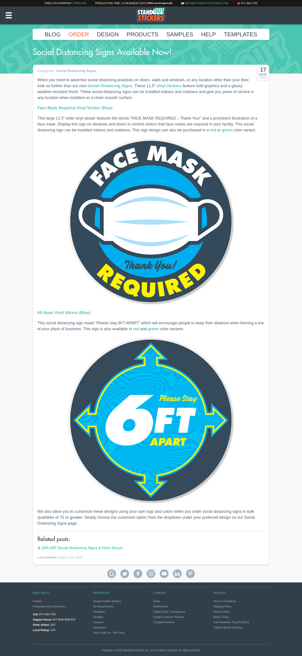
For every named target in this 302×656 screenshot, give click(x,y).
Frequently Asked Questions (49, 606)
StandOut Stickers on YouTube (164, 573)
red (213, 130)
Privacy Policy (221, 611)
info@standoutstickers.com (206, 3)
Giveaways (99, 627)
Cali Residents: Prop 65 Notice (231, 622)
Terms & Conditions (224, 601)
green (227, 130)
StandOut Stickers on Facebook (137, 573)
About (156, 601)
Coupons (98, 622)
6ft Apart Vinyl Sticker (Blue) (63, 312)
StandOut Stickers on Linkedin (177, 573)
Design (108, 34)
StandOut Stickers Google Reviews (111, 573)
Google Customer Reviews (168, 617)
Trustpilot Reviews (164, 622)
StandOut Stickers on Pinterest (190, 573)
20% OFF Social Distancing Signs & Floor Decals (82, 548)
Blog (52, 34)
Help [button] (208, 34)
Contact (37, 601)
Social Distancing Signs (76, 71)
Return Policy (221, 617)
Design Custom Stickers (107, 601)
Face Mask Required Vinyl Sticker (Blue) (74, 108)
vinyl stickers (168, 86)
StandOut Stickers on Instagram (151, 573)
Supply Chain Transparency (169, 611)
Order (78, 34)
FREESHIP (79, 3)
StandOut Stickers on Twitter (124, 573)
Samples (179, 34)
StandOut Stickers (151, 15)
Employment (160, 606)
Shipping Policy (222, 606)
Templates (240, 34)
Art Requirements (103, 606)
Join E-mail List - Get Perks (109, 632)
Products (142, 34)
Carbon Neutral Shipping (227, 627)
